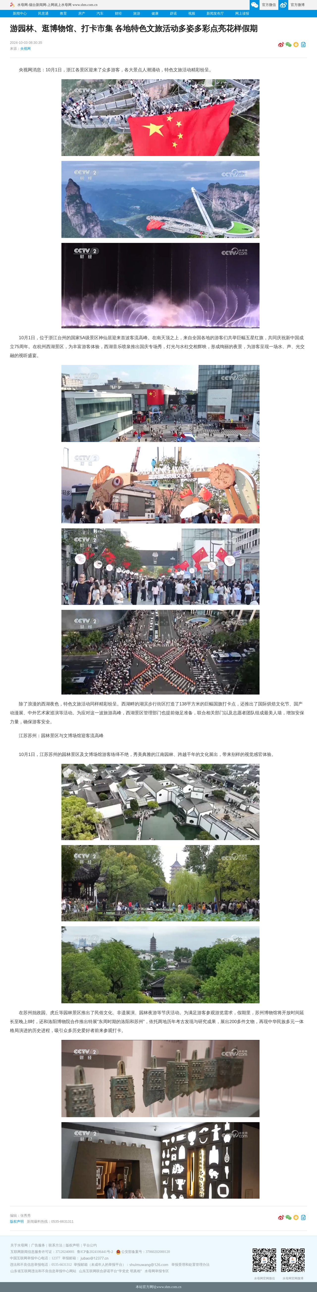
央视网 (25, 49)
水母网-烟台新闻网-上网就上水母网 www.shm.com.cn (57, 5)
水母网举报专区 (157, 1271)
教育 (63, 13)
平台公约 (90, 1245)
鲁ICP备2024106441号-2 (95, 1252)
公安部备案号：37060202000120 (145, 1252)
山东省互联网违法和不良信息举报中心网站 (43, 1271)
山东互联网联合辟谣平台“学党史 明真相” (110, 1271)
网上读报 (242, 13)
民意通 (43, 13)
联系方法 (55, 1245)
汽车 (100, 13)
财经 (118, 13)
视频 (191, 13)
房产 (81, 13)
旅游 (136, 13)
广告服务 (38, 1245)
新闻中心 (20, 13)
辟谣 (173, 13)
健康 (155, 13)
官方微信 (269, 5)
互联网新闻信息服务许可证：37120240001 (42, 1252)
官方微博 (298, 5)
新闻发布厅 (215, 13)
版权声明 (17, 1221)
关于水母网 (19, 1245)
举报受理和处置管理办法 (190, 1264)
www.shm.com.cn (169, 1287)
